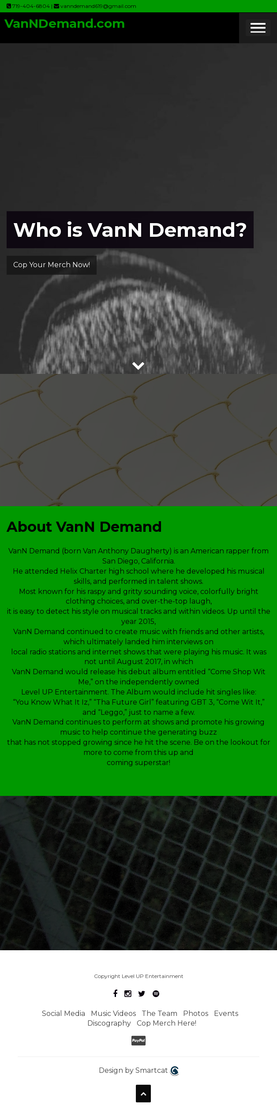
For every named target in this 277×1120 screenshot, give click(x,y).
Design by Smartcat (139, 1071)
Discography (109, 1023)
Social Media (63, 1013)
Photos (195, 1013)
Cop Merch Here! (166, 1023)
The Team (159, 1013)
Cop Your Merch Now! (51, 265)
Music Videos (113, 1013)
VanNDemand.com (64, 23)
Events (226, 1013)
